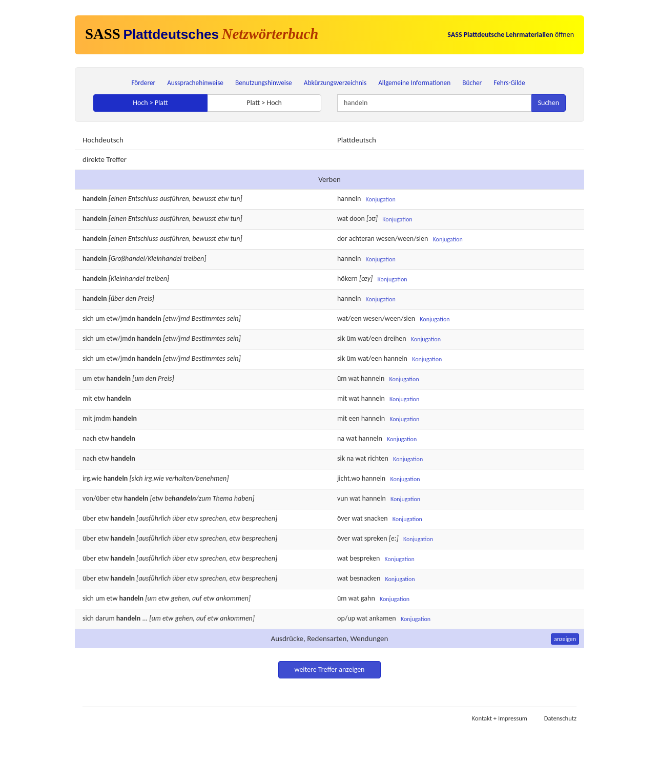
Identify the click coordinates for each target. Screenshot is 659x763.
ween (393, 318)
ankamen (382, 618)
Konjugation (380, 199)
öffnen (510, 34)
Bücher (472, 82)
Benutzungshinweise (263, 82)
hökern (347, 278)
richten (378, 458)
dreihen (395, 338)
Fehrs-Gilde (509, 82)
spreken (375, 538)
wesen (372, 318)
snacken (376, 518)
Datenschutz (560, 718)
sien (409, 318)
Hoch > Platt (150, 102)
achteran (362, 238)
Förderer (143, 82)
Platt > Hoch (264, 102)
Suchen (548, 102)
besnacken (364, 578)
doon (356, 218)
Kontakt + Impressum (499, 718)
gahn (368, 598)
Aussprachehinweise (195, 82)
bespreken (364, 558)
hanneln (349, 198)
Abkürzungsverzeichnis (335, 82)
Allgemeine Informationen (414, 82)
